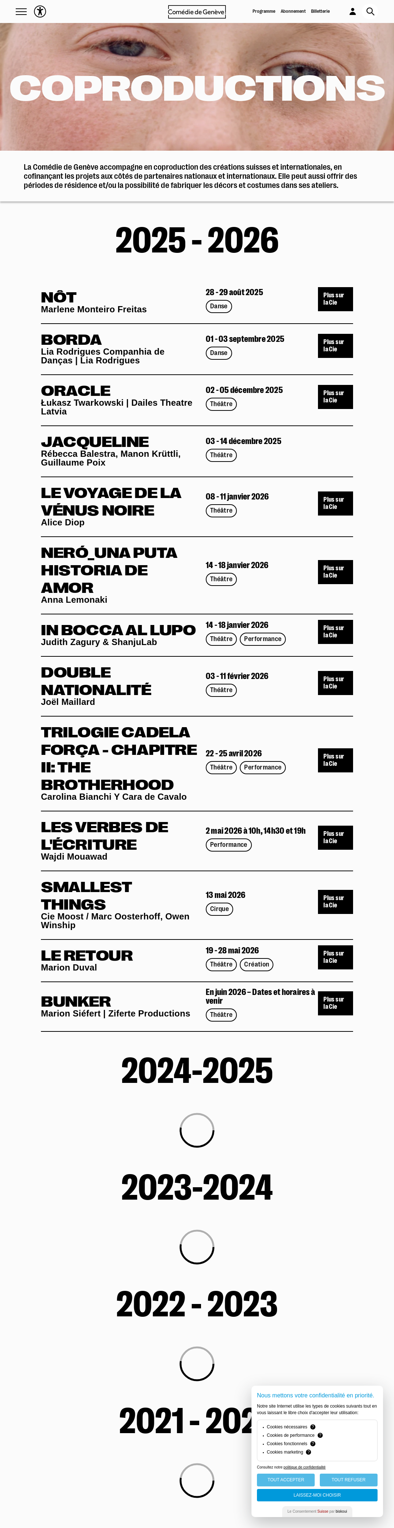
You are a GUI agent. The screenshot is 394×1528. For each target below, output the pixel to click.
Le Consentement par (317, 1511)
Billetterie (320, 11)
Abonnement (293, 11)
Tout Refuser (348, 1479)
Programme (264, 11)
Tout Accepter (286, 1479)
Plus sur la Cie (333, 299)
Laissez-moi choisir (317, 1495)
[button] (21, 11)
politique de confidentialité (305, 1467)
